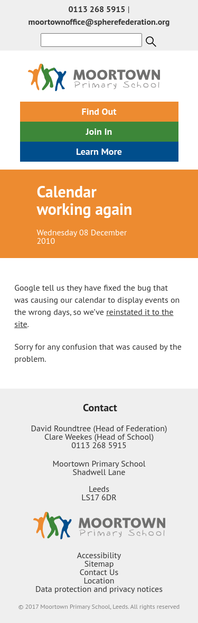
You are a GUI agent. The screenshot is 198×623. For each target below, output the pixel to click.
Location (98, 580)
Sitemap (99, 563)
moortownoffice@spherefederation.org (99, 21)
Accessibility (99, 555)
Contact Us (99, 572)
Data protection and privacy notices (99, 589)
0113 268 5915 (97, 9)
